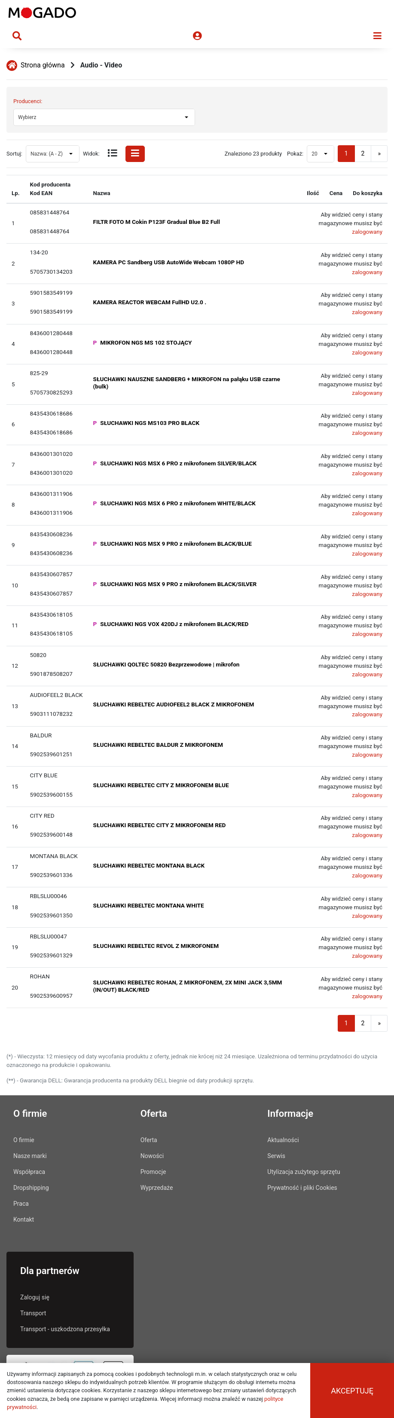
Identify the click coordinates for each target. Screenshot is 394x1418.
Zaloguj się (34, 1297)
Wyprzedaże (156, 1187)
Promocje (153, 1171)
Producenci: (27, 101)
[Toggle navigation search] (17, 36)
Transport (33, 1313)
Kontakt (23, 1219)
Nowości (152, 1155)
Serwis (276, 1155)
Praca (21, 1203)
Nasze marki (30, 1155)
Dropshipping (31, 1187)
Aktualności (283, 1140)
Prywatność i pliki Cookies (302, 1187)
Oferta (148, 1140)
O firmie (23, 1140)
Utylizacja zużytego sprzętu (303, 1171)
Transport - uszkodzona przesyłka (65, 1329)
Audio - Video (101, 65)
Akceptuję (352, 1390)
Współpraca (29, 1171)
